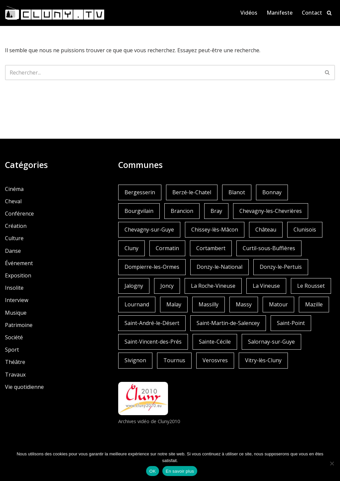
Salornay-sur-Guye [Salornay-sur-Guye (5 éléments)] (271, 341)
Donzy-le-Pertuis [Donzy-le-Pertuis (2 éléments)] (281, 266)
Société (14, 337)
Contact (312, 12)
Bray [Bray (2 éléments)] (216, 211)
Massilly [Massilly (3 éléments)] (208, 304)
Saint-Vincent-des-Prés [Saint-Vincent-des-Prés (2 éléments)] (153, 341)
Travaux (15, 374)
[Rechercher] (329, 12)
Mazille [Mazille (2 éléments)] (314, 304)
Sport (12, 349)
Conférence (19, 213)
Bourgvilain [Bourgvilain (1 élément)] (139, 211)
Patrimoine (19, 325)
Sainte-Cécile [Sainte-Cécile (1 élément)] (215, 341)
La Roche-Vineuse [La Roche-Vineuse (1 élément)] (213, 285)
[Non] (331, 463)
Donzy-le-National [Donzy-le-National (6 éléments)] (219, 266)
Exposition (18, 275)
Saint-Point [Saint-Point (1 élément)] (291, 323)
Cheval (13, 201)
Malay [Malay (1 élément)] (173, 304)
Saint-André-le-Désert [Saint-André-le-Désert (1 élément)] (152, 323)
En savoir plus (180, 471)
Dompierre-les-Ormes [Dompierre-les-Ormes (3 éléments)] (152, 266)
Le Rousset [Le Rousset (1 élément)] (311, 285)
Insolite (14, 287)
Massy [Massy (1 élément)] (244, 304)
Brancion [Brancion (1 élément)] (182, 211)
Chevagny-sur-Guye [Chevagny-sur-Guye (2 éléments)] (149, 229)
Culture (14, 238)
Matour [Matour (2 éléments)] (278, 304)
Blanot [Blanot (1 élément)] (236, 192)
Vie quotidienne (24, 387)
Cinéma (14, 189)
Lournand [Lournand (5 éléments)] (137, 304)
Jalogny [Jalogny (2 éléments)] (134, 285)
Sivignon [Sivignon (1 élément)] (135, 360)
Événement (19, 263)
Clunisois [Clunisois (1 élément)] (305, 229)
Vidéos (248, 12)
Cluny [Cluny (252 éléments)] (131, 248)
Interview (16, 300)
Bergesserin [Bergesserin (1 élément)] (140, 192)
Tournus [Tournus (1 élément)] (174, 360)
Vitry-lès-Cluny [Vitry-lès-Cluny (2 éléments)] (263, 360)
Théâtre (15, 362)
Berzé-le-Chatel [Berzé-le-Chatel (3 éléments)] (191, 192)
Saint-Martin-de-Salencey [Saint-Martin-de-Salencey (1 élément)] (228, 323)
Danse (13, 250)
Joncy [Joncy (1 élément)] (167, 285)
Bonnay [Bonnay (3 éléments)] (272, 192)
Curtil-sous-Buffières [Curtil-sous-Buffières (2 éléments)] (269, 248)
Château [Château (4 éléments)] (265, 229)
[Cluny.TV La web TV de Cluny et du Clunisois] (55, 13)
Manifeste (280, 12)
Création (16, 226)
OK (152, 471)
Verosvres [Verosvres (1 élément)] (215, 360)
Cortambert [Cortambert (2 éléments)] (210, 248)
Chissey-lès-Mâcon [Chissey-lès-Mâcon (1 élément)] (214, 229)
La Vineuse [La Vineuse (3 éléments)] (266, 285)
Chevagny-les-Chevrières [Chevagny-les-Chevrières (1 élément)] (270, 211)
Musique (16, 312)
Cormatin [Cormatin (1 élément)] (167, 248)
